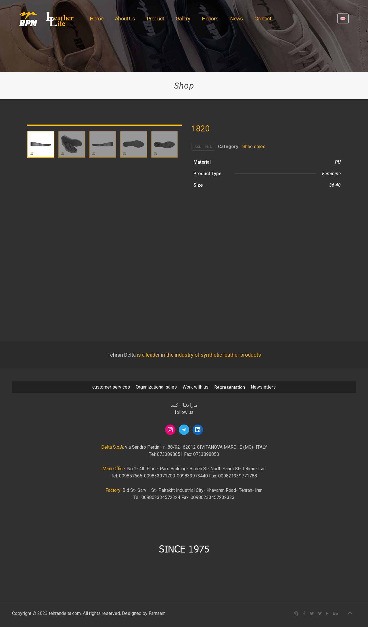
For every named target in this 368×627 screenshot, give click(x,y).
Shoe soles (253, 146)
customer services (111, 387)
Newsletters (263, 387)
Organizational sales (156, 387)
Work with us (195, 387)
